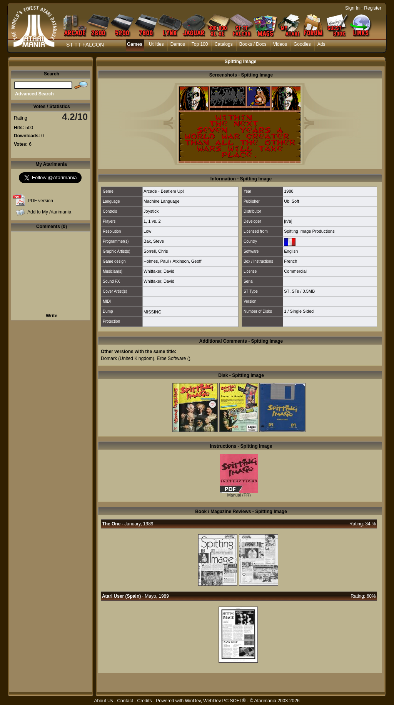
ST (286, 291)
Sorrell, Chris (156, 251)
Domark (109, 358)
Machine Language (162, 201)
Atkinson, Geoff (186, 261)
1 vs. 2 (154, 221)
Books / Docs (253, 44)
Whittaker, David (159, 271)
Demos (177, 44)
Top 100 (200, 44)
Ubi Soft (291, 201)
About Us (103, 700)
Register (372, 8)
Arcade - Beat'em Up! (164, 191)
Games (134, 44)
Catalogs (223, 44)
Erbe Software (171, 358)
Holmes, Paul (156, 261)
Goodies (302, 44)
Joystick (151, 211)
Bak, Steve (154, 241)
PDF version (40, 200)
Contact (125, 700)
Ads (321, 44)
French (290, 261)
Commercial (295, 271)
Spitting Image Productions (309, 231)
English (291, 251)
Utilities (156, 44)
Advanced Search (34, 94)
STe (295, 291)
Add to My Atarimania (49, 212)
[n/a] (288, 221)
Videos (280, 44)
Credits (144, 700)
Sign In (352, 8)
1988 (288, 191)
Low (147, 231)
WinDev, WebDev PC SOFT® (215, 700)
